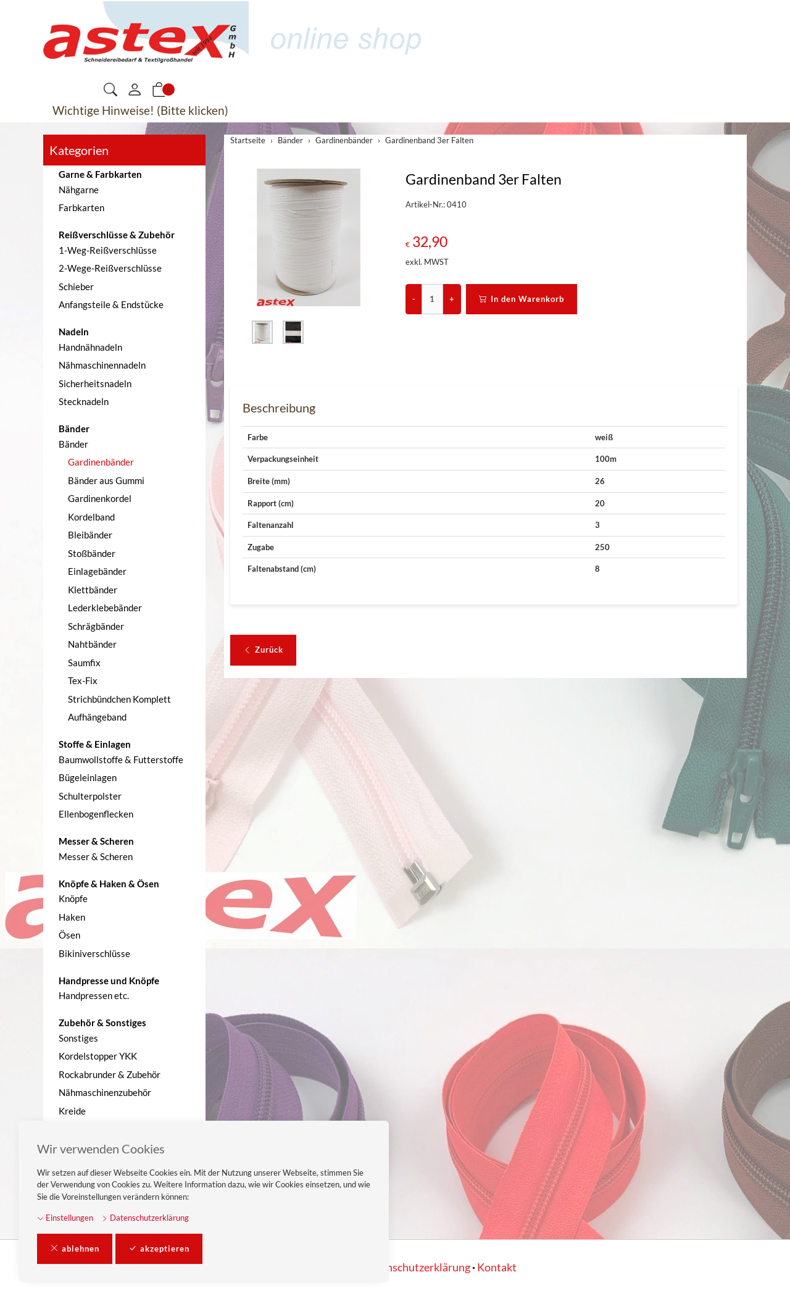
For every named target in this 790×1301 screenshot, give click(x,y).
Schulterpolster (90, 795)
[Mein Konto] (135, 90)
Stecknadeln (84, 401)
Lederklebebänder (105, 607)
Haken (72, 916)
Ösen (69, 934)
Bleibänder (90, 534)
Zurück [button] (263, 650)
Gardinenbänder (101, 461)
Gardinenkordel (99, 498)
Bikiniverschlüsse (94, 953)
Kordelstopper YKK (98, 1055)
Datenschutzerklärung (145, 1218)
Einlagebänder (97, 571)
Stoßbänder (91, 553)
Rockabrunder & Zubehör (109, 1074)
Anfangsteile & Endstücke (111, 304)
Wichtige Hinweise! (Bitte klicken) (140, 110)
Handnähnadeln (90, 347)
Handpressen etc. (94, 995)
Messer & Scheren (96, 856)
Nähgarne (79, 189)
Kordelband (91, 516)
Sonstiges (78, 1038)
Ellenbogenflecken (96, 813)
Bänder (73, 444)
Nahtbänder (92, 644)
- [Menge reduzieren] (413, 299)
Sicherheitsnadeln (95, 383)
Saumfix (84, 662)
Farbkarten (81, 207)
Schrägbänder (96, 626)
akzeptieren (158, 1249)
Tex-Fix (83, 680)
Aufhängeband (97, 716)
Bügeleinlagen (88, 777)
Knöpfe (73, 898)
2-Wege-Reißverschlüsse (110, 268)
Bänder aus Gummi (106, 480)
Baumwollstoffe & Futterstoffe (121, 759)
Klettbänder (92, 589)
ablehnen (74, 1249)
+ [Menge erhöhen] (451, 299)
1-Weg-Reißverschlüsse (108, 250)
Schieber (76, 286)
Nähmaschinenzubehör (105, 1092)
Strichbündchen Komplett (119, 699)
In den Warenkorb (521, 299)
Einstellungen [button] (65, 1218)
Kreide (72, 1110)
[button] (110, 90)
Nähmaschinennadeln (102, 364)
